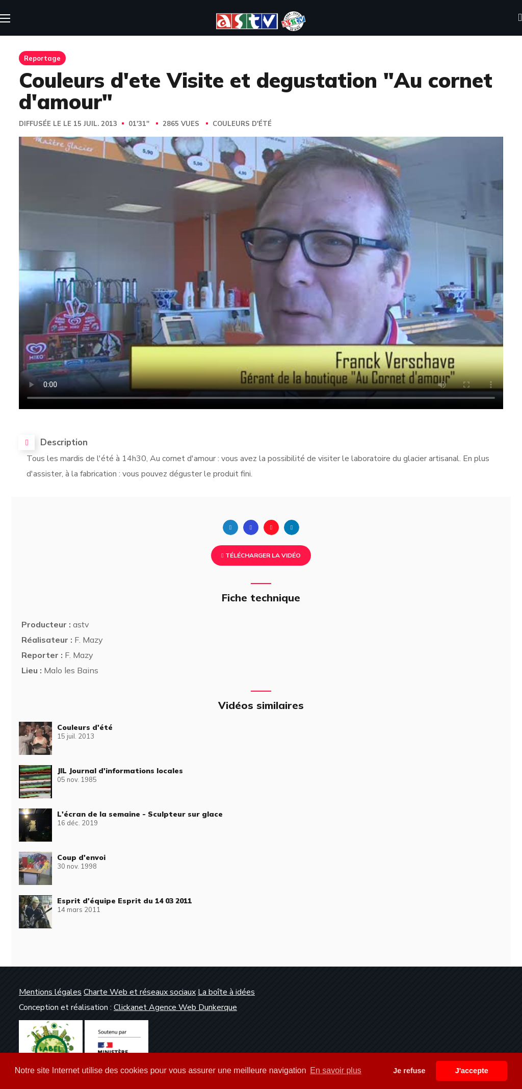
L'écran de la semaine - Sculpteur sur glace (140, 814)
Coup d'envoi (81, 857)
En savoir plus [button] (335, 1070)
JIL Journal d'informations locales (120, 770)
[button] (520, 18)
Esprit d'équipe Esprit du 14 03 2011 (124, 900)
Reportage (42, 58)
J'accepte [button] (471, 1071)
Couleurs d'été (242, 124)
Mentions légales (50, 992)
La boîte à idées (226, 992)
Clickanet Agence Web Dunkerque (175, 1007)
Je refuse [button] (409, 1071)
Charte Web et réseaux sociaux (140, 992)
